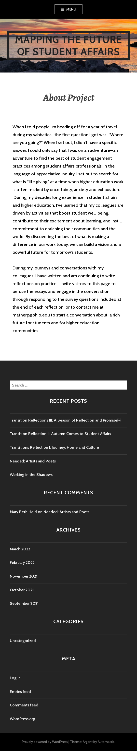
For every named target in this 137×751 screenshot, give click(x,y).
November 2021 (23, 576)
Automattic (106, 741)
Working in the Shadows (31, 474)
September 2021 (24, 603)
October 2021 (22, 590)
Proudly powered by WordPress (45, 741)
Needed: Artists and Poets (33, 461)
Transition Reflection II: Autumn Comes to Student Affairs (60, 433)
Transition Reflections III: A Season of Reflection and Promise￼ (65, 420)
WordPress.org (22, 718)
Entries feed (20, 691)
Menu (71, 9)
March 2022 (20, 549)
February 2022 (22, 562)
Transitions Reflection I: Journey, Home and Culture (54, 447)
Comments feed (24, 705)
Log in (15, 678)
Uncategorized (23, 640)
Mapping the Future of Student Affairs (68, 45)
